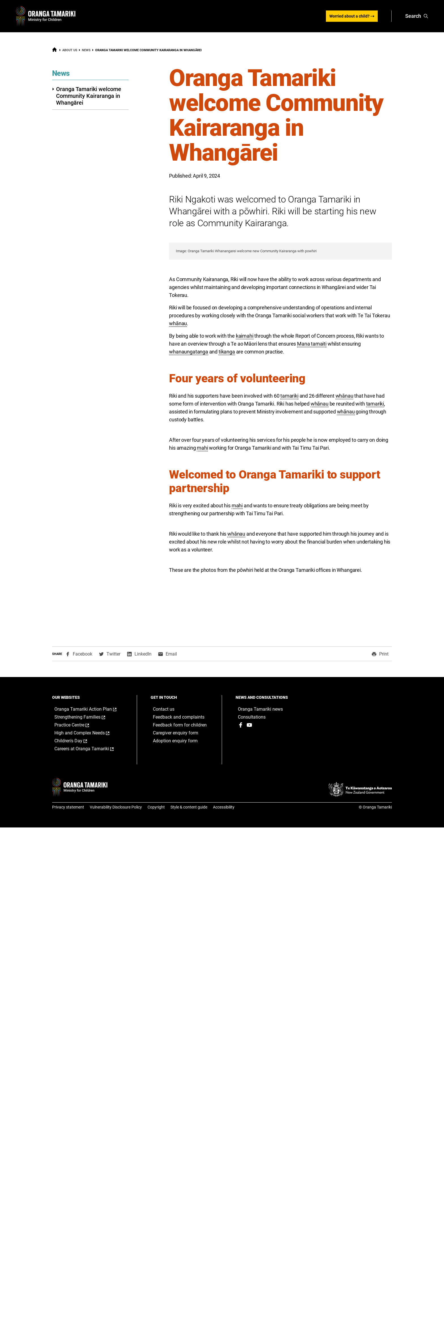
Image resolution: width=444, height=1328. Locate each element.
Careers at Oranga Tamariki (89, 1249)
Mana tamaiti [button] (311, 511)
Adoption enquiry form (175, 1241)
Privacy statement (68, 1307)
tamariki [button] (289, 563)
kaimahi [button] (244, 503)
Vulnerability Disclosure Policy (116, 1307)
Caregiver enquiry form (175, 1233)
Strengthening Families (85, 1218)
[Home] (54, 50)
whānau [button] (178, 490)
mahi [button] (202, 615)
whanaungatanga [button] (188, 518)
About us (69, 50)
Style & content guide (188, 1307)
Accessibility (223, 1307)
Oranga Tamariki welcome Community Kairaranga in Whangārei (86, 96)
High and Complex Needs (87, 1233)
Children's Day (76, 1241)
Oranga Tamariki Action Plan (90, 1210)
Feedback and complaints (178, 1217)
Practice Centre (77, 1225)
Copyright (156, 1307)
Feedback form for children (180, 1225)
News (86, 50)
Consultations (252, 1217)
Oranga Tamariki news (260, 1209)
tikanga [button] (227, 518)
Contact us (163, 1209)
